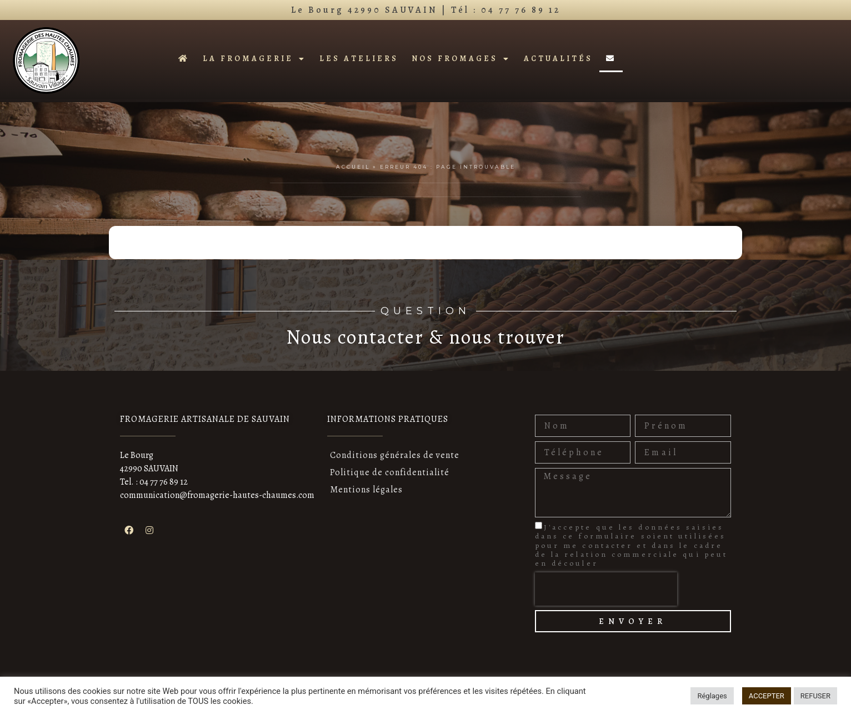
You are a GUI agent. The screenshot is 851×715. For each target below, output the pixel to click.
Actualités (558, 58)
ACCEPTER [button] (766, 696)
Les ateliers (358, 58)
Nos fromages (461, 58)
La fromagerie (254, 58)
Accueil (353, 167)
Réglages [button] (712, 696)
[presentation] (606, 589)
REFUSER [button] (815, 696)
